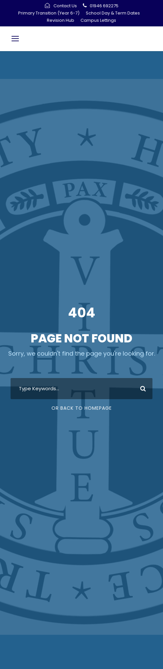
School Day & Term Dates (113, 13)
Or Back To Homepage (81, 408)
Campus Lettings (98, 20)
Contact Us (65, 6)
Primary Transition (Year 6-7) (49, 13)
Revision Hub (60, 20)
